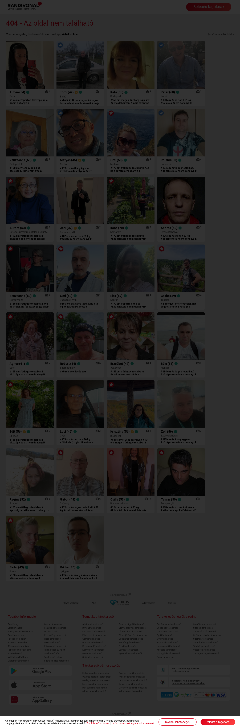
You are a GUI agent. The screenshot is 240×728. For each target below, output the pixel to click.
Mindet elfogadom (218, 722)
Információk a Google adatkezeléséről (133, 723)
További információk (98, 723)
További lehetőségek (177, 722)
